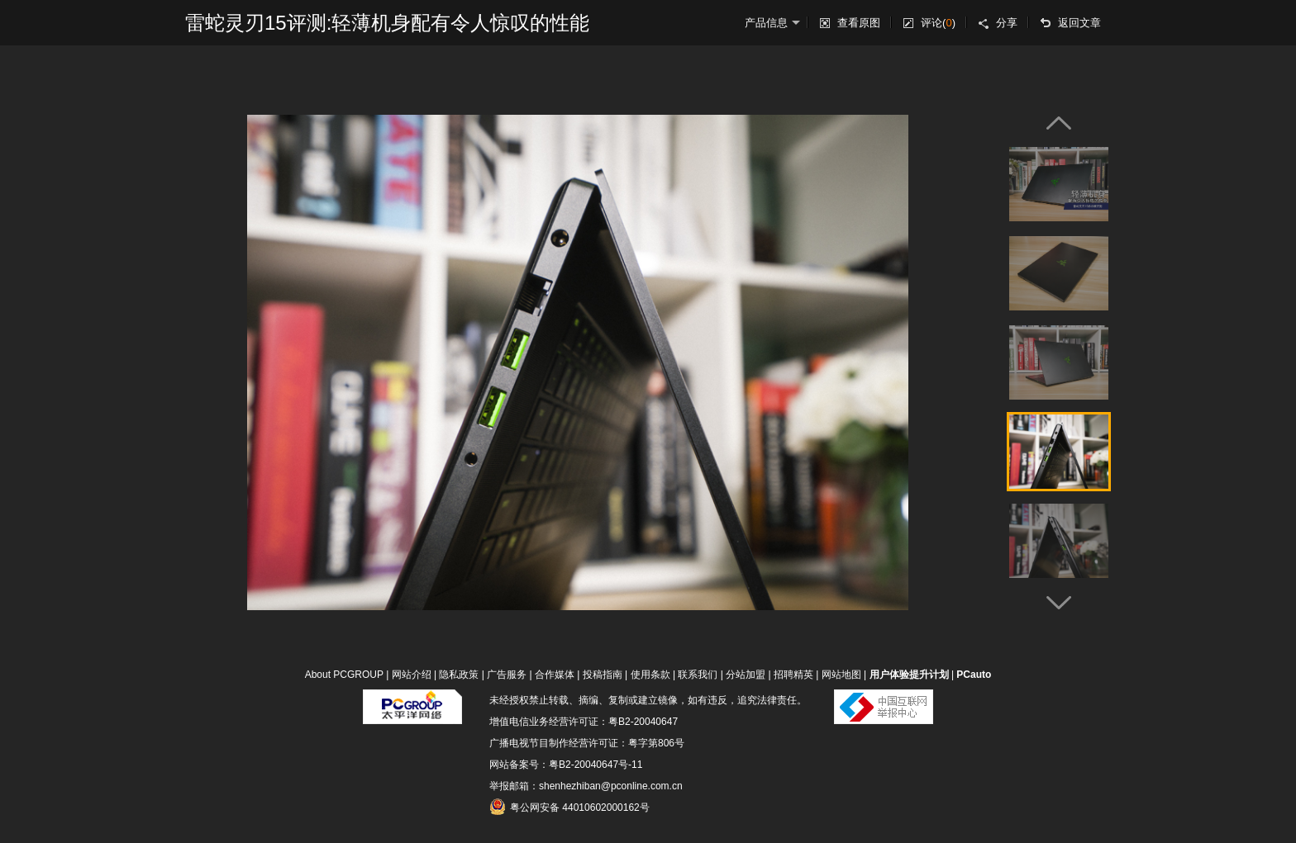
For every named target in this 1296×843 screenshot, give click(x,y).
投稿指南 (602, 674)
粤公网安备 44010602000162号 (569, 806)
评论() (938, 23)
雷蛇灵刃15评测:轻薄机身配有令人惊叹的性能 (387, 23)
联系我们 (697, 674)
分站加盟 (745, 674)
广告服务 (506, 674)
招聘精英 (793, 674)
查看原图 (858, 23)
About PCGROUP (344, 674)
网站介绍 (411, 674)
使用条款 (650, 674)
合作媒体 (554, 674)
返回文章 (1079, 23)
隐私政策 (459, 674)
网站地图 (841, 674)
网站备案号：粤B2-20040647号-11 (565, 764)
